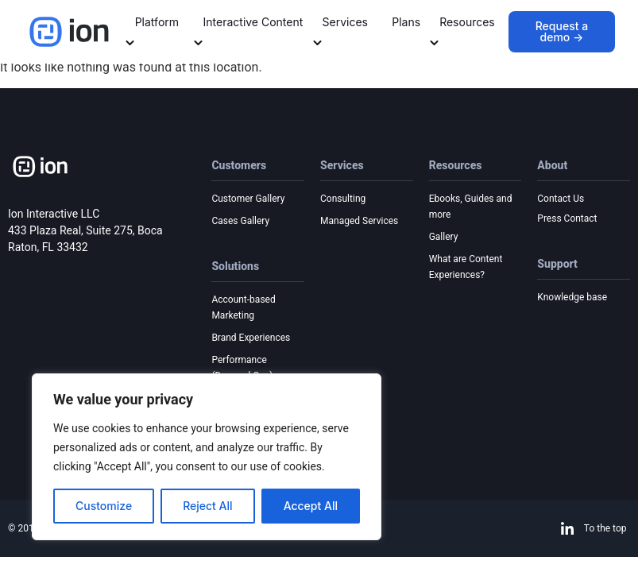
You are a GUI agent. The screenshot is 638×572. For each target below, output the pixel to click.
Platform (152, 30)
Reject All (207, 505)
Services (340, 30)
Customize (103, 505)
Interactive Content (249, 30)
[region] (206, 456)
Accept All (311, 505)
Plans (406, 22)
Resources (462, 30)
